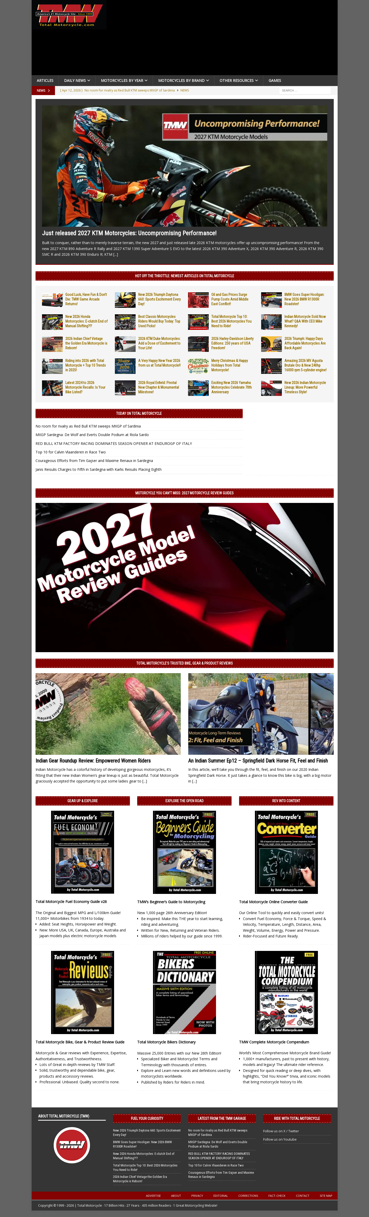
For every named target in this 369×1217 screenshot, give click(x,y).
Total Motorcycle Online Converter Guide (273, 901)
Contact (302, 1196)
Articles (45, 80)
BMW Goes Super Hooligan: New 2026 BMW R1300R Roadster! (304, 299)
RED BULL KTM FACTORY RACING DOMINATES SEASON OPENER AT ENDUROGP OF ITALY (114, 443)
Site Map (326, 1196)
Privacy (197, 1196)
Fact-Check (277, 1196)
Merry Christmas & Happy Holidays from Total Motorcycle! (229, 365)
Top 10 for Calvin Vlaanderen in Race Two (71, 452)
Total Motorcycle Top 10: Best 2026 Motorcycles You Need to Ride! (231, 321)
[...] (115, 254)
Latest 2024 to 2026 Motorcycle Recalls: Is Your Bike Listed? (85, 387)
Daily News (75, 80)
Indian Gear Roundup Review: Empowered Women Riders (93, 761)
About (176, 1196)
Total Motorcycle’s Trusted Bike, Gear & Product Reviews (184, 663)
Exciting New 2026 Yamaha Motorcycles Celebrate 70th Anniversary (231, 387)
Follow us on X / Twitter (281, 1131)
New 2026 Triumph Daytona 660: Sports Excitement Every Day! (159, 299)
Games (275, 80)
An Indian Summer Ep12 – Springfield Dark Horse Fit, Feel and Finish (258, 761)
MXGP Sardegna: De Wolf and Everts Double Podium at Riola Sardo (92, 434)
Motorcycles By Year (122, 80)
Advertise (153, 1196)
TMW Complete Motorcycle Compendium (274, 1042)
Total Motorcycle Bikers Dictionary (166, 1042)
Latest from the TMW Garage (222, 1118)
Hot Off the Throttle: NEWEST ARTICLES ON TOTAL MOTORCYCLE (184, 276)
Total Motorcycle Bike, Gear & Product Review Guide (80, 1042)
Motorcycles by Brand (181, 80)
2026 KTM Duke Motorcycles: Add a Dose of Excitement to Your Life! (159, 343)
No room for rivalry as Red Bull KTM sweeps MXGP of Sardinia (88, 426)
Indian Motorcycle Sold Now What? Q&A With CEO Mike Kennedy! (305, 321)
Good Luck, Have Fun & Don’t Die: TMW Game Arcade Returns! (86, 299)
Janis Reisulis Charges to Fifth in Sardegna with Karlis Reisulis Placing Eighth (99, 469)
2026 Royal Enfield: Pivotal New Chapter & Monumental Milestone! (158, 387)
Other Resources (237, 80)
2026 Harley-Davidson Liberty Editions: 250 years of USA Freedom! (232, 343)
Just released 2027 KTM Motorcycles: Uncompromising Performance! (129, 233)
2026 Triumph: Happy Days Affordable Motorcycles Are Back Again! (305, 343)
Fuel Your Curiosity (147, 1118)
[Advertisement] (224, 39)
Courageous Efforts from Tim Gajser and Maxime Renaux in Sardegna (94, 460)
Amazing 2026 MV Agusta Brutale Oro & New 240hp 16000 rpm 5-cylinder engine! (305, 365)
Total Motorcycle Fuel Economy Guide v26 (71, 901)
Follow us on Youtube (280, 1139)
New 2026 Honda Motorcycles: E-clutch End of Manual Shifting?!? (86, 321)
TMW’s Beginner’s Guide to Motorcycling (171, 901)
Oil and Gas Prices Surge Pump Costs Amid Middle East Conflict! (229, 299)
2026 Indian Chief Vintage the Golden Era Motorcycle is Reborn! (86, 343)
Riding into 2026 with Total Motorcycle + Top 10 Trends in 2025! (85, 365)
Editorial (220, 1196)
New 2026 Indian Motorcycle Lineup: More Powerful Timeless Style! (305, 387)
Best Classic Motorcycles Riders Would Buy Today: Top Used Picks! (159, 321)
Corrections (248, 1196)
